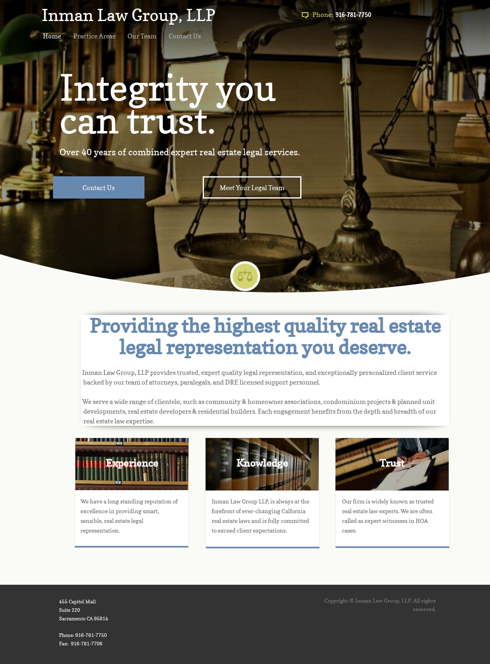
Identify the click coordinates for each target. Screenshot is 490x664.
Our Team (142, 36)
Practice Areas (94, 36)
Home (52, 36)
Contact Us (185, 36)
